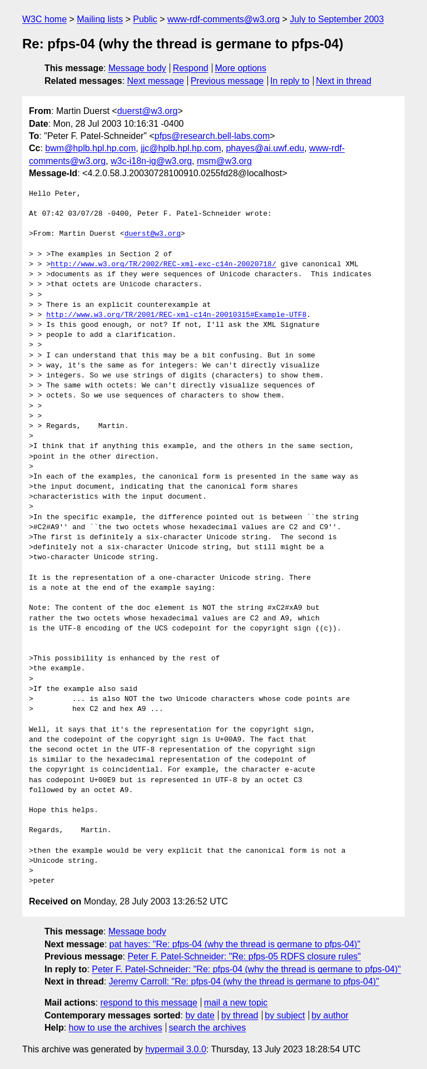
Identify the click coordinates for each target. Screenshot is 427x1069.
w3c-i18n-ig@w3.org (151, 161)
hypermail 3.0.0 (175, 1049)
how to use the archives (115, 1027)
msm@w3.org (224, 161)
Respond (190, 68)
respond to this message (148, 1002)
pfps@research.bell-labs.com (212, 136)
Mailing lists (100, 19)
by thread (240, 1015)
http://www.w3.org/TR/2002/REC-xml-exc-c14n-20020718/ (163, 265)
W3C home (44, 19)
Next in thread (343, 81)
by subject (285, 1015)
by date (199, 1015)
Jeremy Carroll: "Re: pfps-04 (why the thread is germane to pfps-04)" (244, 981)
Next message (155, 81)
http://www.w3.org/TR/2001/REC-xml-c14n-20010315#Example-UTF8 (176, 315)
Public (145, 19)
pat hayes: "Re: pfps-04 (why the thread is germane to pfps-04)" (235, 944)
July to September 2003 (337, 19)
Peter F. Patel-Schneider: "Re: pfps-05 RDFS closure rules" (244, 956)
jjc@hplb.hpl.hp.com (181, 148)
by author (330, 1015)
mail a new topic (236, 1002)
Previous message (227, 81)
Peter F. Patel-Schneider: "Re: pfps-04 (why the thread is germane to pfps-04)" (246, 969)
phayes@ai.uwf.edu (265, 148)
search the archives (207, 1027)
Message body (137, 68)
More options (241, 68)
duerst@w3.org (147, 111)
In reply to (289, 81)
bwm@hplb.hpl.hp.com (90, 148)
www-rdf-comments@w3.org (223, 19)
